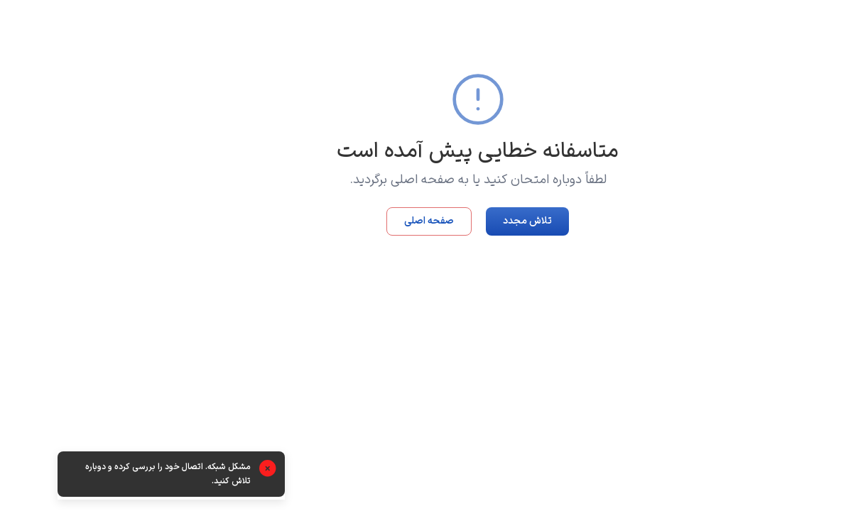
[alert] (125, 475)
